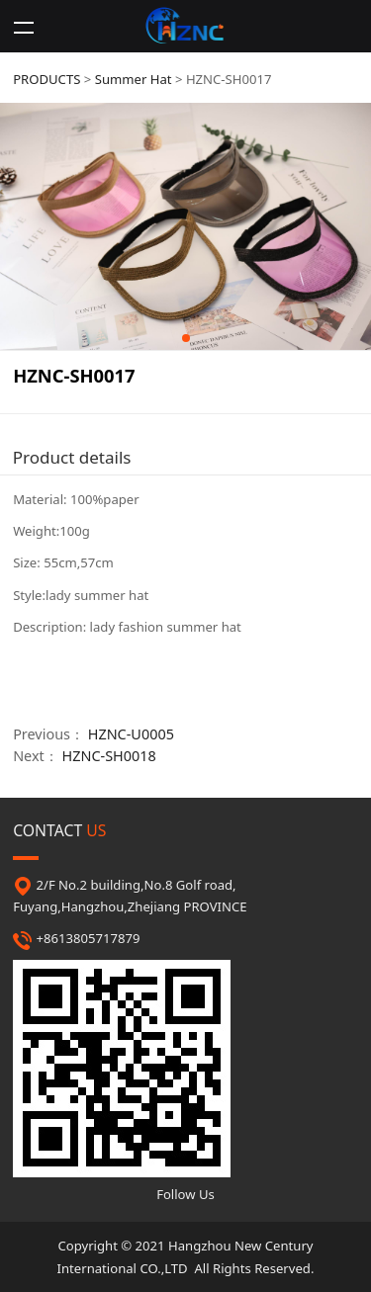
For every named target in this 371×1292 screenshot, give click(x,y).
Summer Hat (133, 79)
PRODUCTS (46, 79)
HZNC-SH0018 (109, 755)
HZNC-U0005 (131, 734)
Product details (72, 457)
